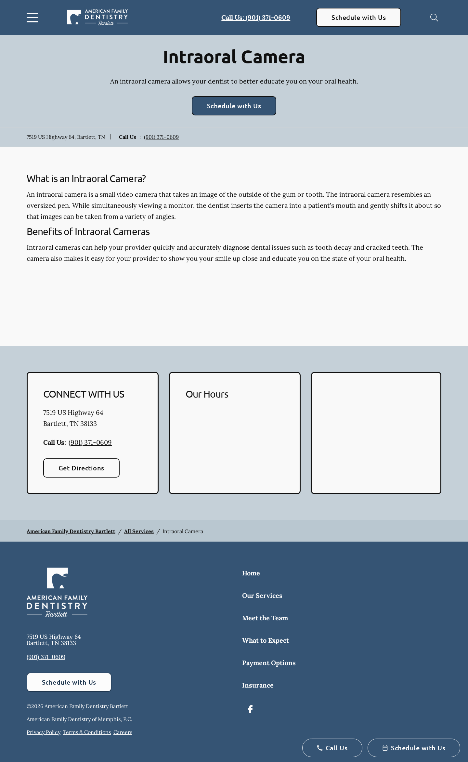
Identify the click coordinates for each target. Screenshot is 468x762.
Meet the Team (265, 618)
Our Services (262, 595)
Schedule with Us (359, 17)
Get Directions (81, 468)
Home (251, 573)
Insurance (258, 685)
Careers (122, 732)
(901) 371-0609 (161, 137)
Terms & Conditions (87, 732)
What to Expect (265, 640)
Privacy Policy (43, 732)
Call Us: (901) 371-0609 (255, 17)
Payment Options (269, 663)
